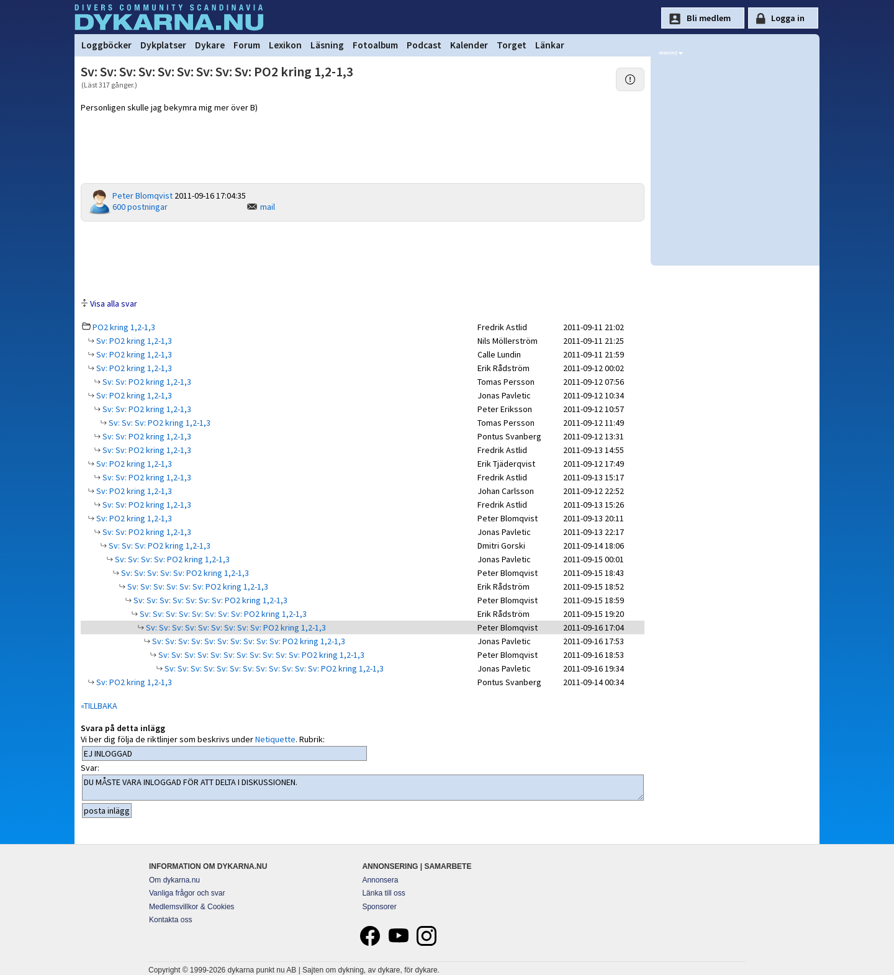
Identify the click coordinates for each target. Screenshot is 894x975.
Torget (511, 45)
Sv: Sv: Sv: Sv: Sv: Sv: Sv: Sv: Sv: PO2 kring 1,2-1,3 (235, 627)
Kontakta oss (170, 919)
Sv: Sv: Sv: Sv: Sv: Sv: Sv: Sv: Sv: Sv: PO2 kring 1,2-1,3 (247, 641)
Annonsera (380, 880)
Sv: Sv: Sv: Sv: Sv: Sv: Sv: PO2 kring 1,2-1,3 (209, 600)
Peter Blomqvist (142, 195)
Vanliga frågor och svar (187, 893)
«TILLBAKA (99, 705)
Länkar (549, 45)
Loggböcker (106, 45)
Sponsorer (379, 906)
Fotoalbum (375, 45)
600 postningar (140, 206)
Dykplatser (163, 45)
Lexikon (285, 45)
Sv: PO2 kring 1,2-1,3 (133, 340)
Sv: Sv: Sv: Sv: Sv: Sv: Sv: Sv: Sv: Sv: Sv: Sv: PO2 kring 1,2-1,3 (273, 668)
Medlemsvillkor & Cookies (191, 906)
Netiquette (275, 739)
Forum (246, 45)
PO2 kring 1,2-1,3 (124, 327)
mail (267, 206)
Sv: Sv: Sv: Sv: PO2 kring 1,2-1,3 (171, 559)
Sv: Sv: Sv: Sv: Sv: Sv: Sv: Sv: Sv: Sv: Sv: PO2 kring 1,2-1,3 (260, 654)
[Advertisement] (363, 259)
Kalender (469, 45)
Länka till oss (383, 893)
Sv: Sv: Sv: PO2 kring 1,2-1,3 (158, 422)
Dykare (210, 45)
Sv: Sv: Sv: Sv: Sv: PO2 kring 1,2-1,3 (184, 572)
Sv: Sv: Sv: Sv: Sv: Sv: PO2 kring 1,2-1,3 (196, 586)
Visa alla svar (113, 303)
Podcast (424, 45)
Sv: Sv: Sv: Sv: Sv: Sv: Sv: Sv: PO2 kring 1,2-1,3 (222, 613)
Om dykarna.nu (174, 880)
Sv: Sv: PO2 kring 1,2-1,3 (146, 381)
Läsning (327, 45)
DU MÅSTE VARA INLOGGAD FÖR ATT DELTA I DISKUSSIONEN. (363, 788)
